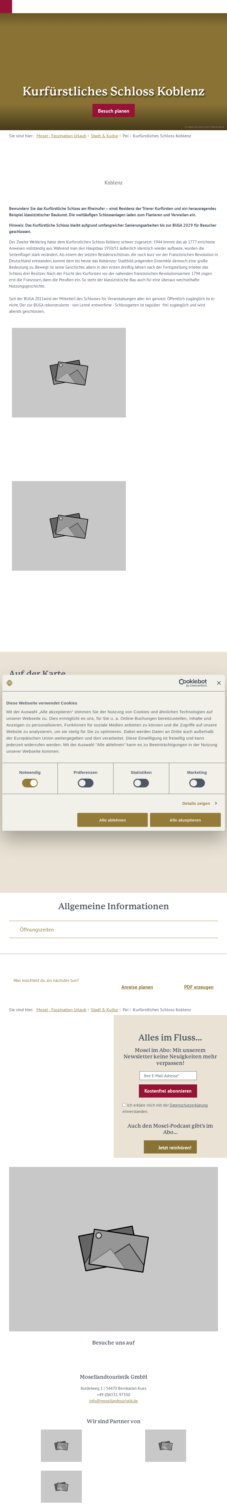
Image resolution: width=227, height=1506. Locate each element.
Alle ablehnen (112, 819)
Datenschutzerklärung (189, 1105)
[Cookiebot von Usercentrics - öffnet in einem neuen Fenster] (183, 683)
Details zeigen (196, 803)
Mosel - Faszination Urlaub (61, 135)
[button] (6, 6)
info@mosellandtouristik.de (113, 1400)
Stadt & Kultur (104, 135)
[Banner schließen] (219, 683)
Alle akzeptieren (185, 819)
